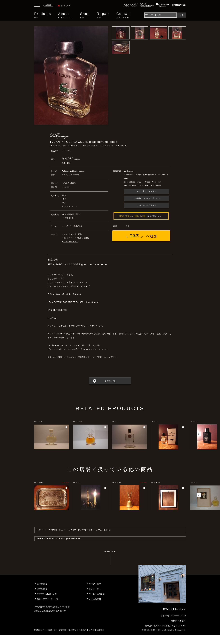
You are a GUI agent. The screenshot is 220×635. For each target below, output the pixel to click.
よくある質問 (95, 599)
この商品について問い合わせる (146, 198)
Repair (103, 15)
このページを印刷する (146, 205)
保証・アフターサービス (48, 599)
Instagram (39, 630)
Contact (123, 15)
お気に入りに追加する (146, 191)
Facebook (51, 630)
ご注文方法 (42, 584)
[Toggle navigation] (37, 5)
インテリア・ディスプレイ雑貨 (76, 238)
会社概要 (62, 630)
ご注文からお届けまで (47, 594)
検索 (181, 15)
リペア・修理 (95, 584)
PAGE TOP (110, 559)
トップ (38, 530)
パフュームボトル (70, 241)
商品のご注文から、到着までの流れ (132, 216)
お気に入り (64, 5)
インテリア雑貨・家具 (72, 234)
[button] (199, 434)
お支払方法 (42, 589)
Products (42, 15)
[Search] (160, 15)
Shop (85, 15)
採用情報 (72, 630)
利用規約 (82, 630)
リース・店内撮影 (97, 594)
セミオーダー (95, 589)
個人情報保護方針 (96, 630)
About (65, 15)
